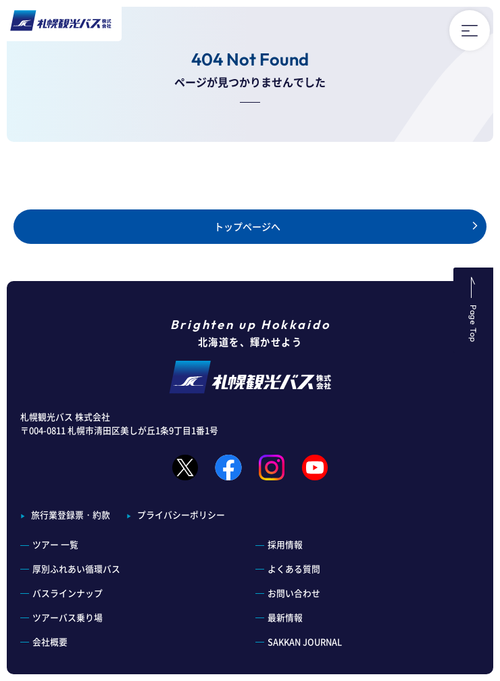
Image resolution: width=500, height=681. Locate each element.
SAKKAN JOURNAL (305, 641)
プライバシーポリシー (181, 514)
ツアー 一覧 (55, 544)
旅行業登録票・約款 (70, 514)
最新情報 (285, 617)
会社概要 (50, 641)
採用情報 (285, 544)
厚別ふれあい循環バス (76, 568)
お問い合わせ (294, 592)
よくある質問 (294, 568)
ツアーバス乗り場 (67, 617)
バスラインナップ (67, 592)
